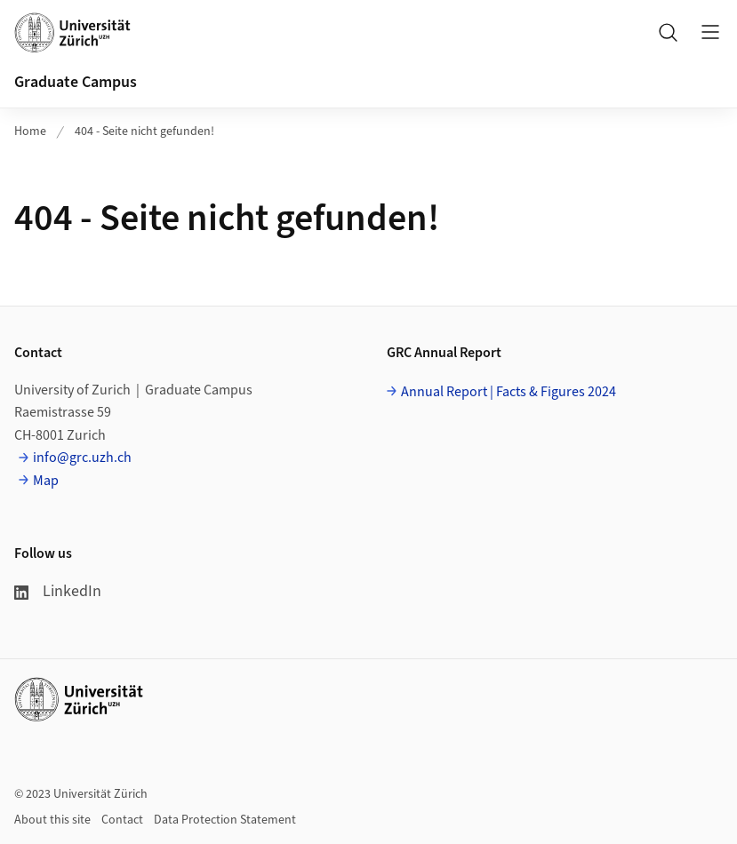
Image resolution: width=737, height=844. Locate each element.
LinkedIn (57, 591)
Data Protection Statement (225, 820)
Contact (122, 820)
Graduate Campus (75, 82)
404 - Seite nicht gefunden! (144, 131)
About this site (52, 820)
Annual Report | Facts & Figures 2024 (508, 392)
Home (30, 131)
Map (46, 480)
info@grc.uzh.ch (82, 457)
